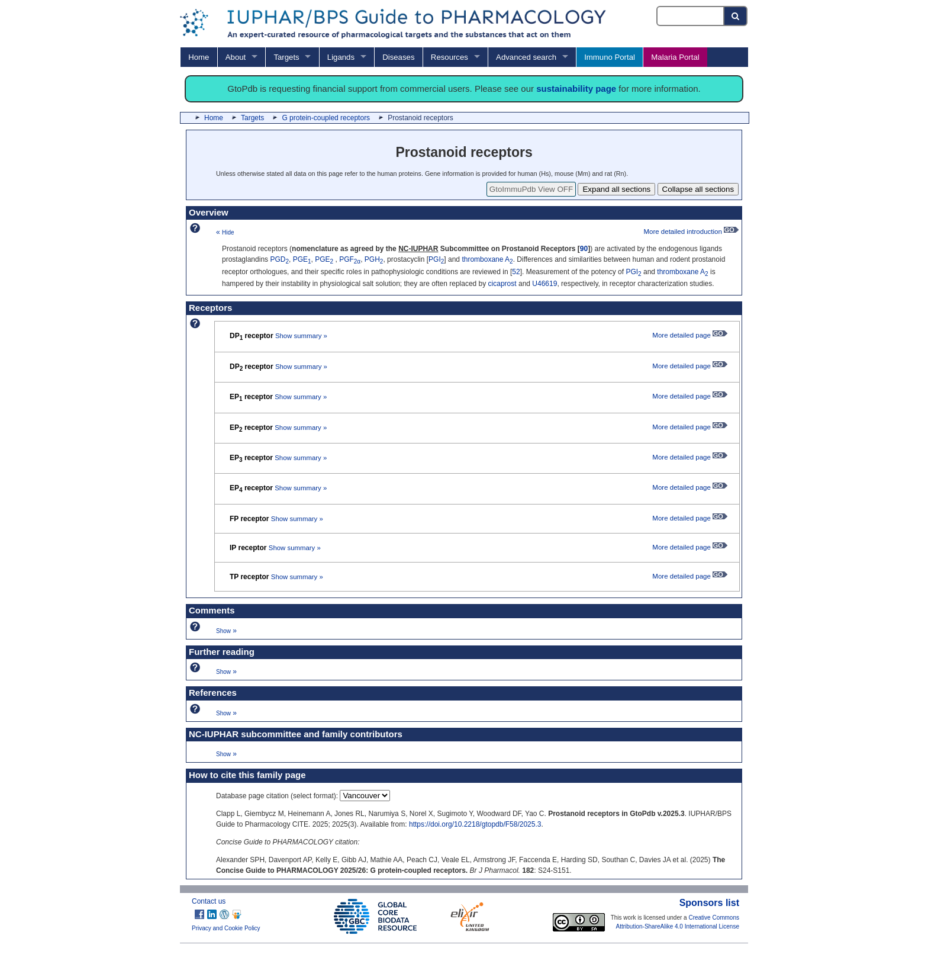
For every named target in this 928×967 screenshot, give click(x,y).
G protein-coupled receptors (326, 118)
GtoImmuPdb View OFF (531, 189)
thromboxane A (487, 259)
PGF (349, 259)
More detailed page (689, 335)
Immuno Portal (609, 57)
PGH (374, 259)
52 (516, 272)
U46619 (544, 284)
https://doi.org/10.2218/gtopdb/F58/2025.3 (475, 824)
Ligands (341, 57)
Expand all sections (616, 189)
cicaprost (502, 284)
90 (584, 249)
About (235, 57)
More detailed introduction (691, 231)
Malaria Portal (675, 57)
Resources (449, 57)
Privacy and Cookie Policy (226, 928)
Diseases (398, 57)
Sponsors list (709, 903)
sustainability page (576, 88)
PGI (436, 259)
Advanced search (526, 57)
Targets (286, 57)
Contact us (208, 901)
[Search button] (735, 16)
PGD (279, 259)
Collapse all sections (698, 189)
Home (198, 57)
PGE (302, 259)
